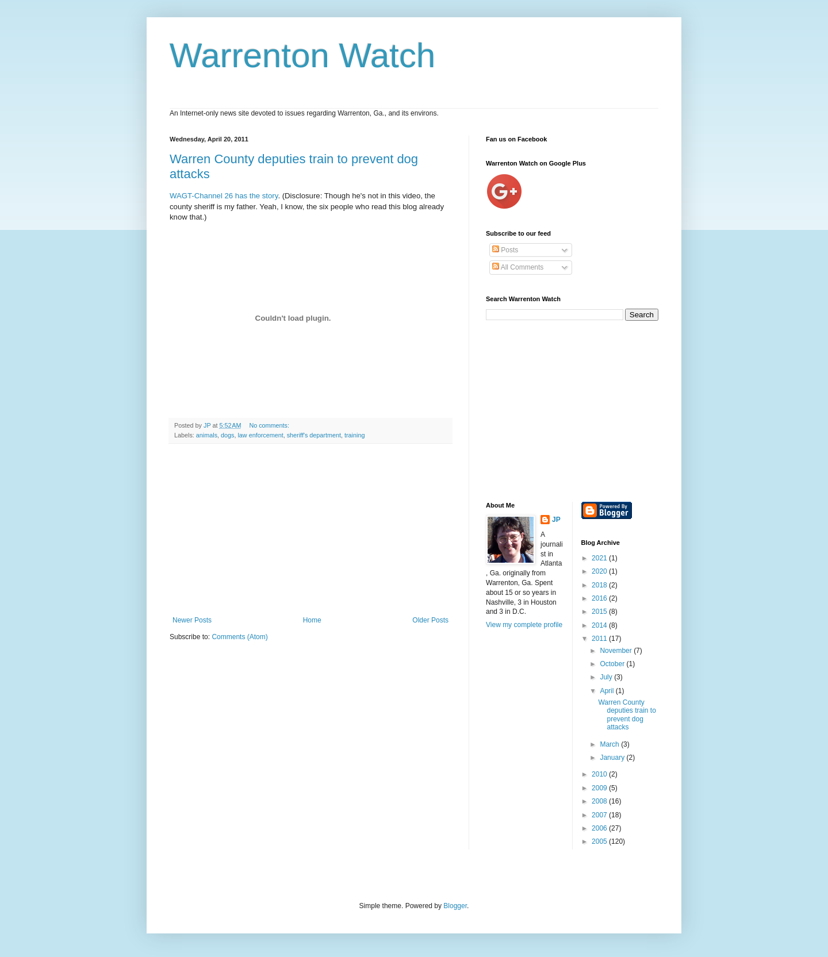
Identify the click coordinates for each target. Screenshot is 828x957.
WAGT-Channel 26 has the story (224, 195)
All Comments (517, 267)
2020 (600, 571)
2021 (600, 558)
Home (312, 620)
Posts (505, 250)
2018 (600, 585)
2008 (600, 801)
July (607, 677)
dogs (227, 435)
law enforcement (260, 435)
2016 (600, 598)
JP (556, 520)
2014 (600, 625)
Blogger (455, 906)
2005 (600, 841)
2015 (600, 612)
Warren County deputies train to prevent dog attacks (627, 714)
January (613, 758)
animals (206, 435)
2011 (600, 639)
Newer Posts (192, 620)
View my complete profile (524, 625)
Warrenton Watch (302, 55)
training (354, 435)
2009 (600, 788)
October (613, 664)
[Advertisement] (310, 530)
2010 (600, 774)
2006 (600, 828)
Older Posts (430, 620)
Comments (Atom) (239, 637)
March (610, 744)
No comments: (270, 425)
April (607, 691)
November (617, 651)
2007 (600, 815)
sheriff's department (314, 435)
